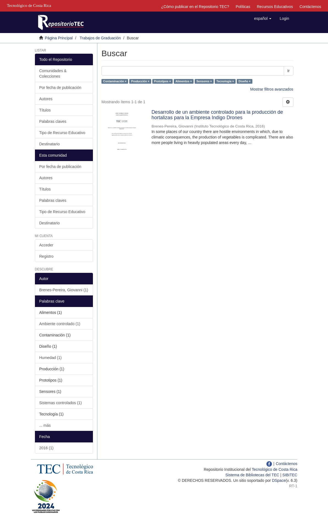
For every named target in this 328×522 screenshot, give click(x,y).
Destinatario (49, 144)
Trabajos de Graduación (100, 38)
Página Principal (59, 38)
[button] (262, 18)
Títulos (45, 110)
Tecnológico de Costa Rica (274, 469)
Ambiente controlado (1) (59, 324)
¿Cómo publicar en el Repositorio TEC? (195, 6)
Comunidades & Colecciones (53, 73)
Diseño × (244, 81)
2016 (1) (46, 448)
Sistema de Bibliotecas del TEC (252, 475)
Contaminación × (114, 81)
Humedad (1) (50, 357)
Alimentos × (183, 81)
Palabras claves (53, 121)
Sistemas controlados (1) (60, 403)
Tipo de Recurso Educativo (62, 132)
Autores (46, 99)
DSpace (279, 480)
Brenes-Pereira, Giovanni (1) (63, 290)
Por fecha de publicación (60, 87)
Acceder (46, 245)
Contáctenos (310, 6)
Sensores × (204, 81)
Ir (288, 71)
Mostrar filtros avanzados (271, 89)
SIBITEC (289, 475)
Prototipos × (162, 81)
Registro (46, 256)
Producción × (140, 81)
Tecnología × (225, 81)
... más (45, 425)
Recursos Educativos (275, 6)
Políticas (243, 6)
